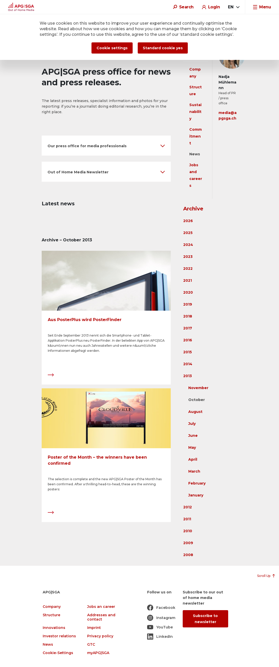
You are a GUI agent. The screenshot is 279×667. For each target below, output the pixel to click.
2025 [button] (188, 232)
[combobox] (233, 7)
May (192, 447)
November (198, 388)
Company (52, 607)
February (197, 483)
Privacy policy (100, 636)
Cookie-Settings (58, 653)
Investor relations (59, 636)
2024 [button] (188, 244)
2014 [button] (187, 364)
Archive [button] (193, 209)
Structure (51, 615)
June (193, 435)
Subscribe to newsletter (205, 618)
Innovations (54, 628)
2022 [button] (188, 268)
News (194, 154)
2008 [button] (188, 555)
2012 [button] (187, 507)
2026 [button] (188, 221)
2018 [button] (187, 316)
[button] (106, 146)
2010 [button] (187, 531)
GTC (91, 644)
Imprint (94, 628)
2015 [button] (187, 352)
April (192, 459)
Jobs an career (101, 607)
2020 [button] (188, 292)
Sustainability (195, 112)
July (192, 423)
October (196, 399)
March (194, 471)
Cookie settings (112, 48)
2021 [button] (187, 280)
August (195, 411)
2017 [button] (187, 328)
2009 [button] (188, 543)
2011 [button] (187, 519)
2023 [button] (188, 256)
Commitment (195, 136)
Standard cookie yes (163, 48)
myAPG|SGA (98, 653)
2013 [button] (187, 376)
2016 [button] (187, 340)
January (195, 495)
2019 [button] (187, 304)
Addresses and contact (101, 617)
